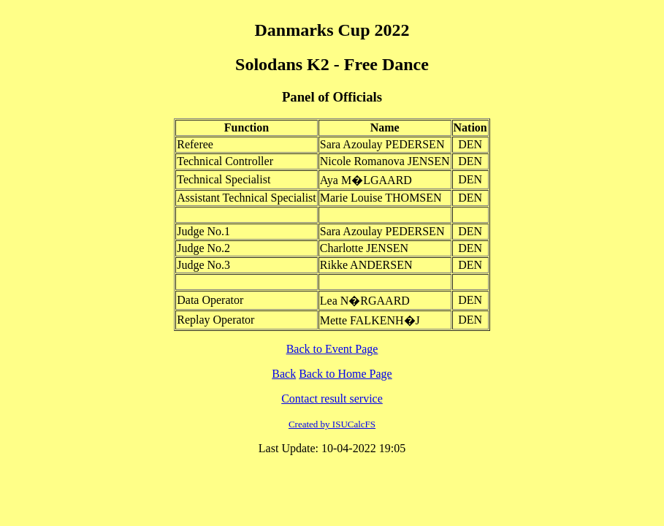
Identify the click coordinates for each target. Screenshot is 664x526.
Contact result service (332, 398)
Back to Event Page (332, 349)
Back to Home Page (345, 373)
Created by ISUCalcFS (332, 424)
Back (284, 373)
